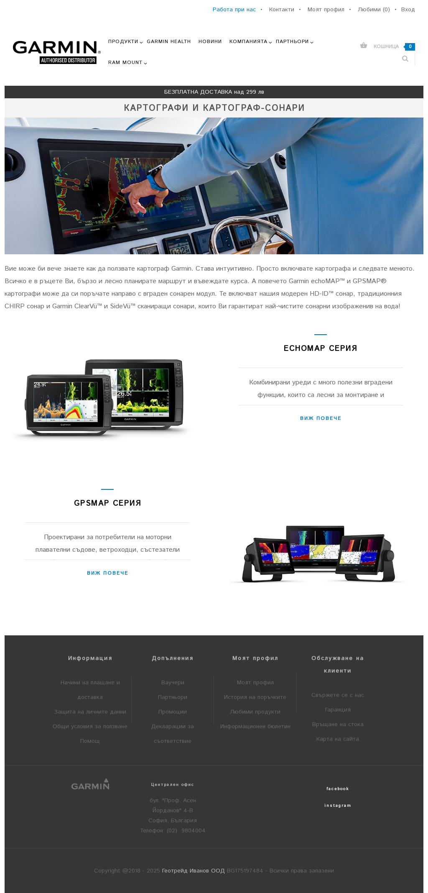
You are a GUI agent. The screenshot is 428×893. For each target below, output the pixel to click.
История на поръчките (255, 697)
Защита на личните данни (90, 712)
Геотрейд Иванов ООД (193, 871)
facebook (337, 789)
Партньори (172, 697)
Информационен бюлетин (255, 726)
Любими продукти (255, 712)
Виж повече (320, 418)
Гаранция (338, 710)
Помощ (90, 741)
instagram (338, 806)
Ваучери (172, 682)
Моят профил (255, 682)
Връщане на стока (338, 724)
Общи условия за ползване (90, 726)
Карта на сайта (337, 739)
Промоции (172, 712)
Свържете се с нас (337, 695)
